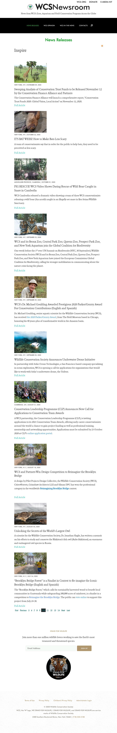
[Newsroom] (58, 7)
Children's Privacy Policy (63, 700)
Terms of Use (30, 700)
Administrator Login (84, 700)
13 (55, 610)
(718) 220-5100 (79, 717)
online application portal (40, 433)
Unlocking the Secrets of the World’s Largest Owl (42, 531)
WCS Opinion (49, 26)
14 (59, 610)
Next (63, 610)
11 (48, 610)
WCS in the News (67, 26)
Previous (23, 610)
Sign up (84, 648)
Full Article (19, 105)
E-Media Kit (106, 2)
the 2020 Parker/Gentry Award (41, 317)
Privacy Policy (44, 700)
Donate (93, 2)
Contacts (83, 26)
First (16, 610)
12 (51, 610)
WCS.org (81, 2)
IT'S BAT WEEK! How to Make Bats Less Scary (40, 139)
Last (68, 610)
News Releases (33, 26)
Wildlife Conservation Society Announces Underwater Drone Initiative (54, 359)
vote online (81, 597)
